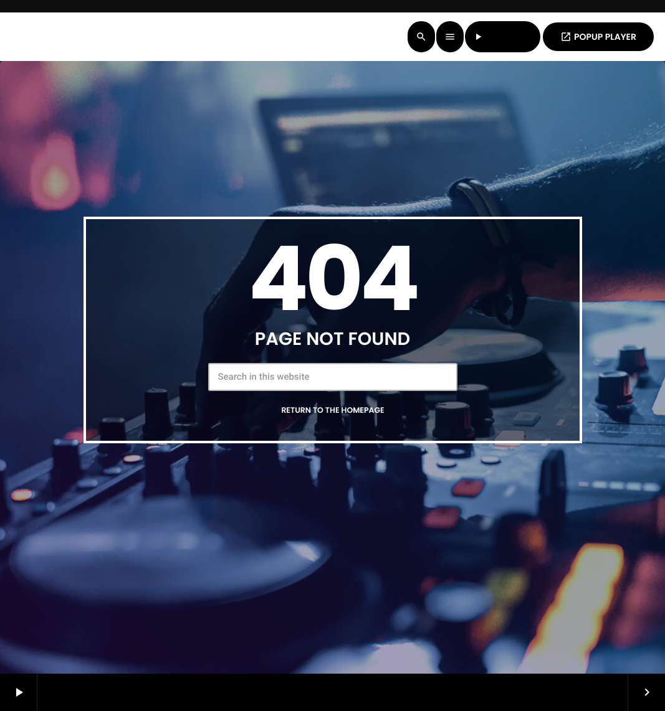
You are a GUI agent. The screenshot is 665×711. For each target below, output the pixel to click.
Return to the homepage (332, 410)
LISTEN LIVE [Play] (502, 37)
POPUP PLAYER (598, 37)
